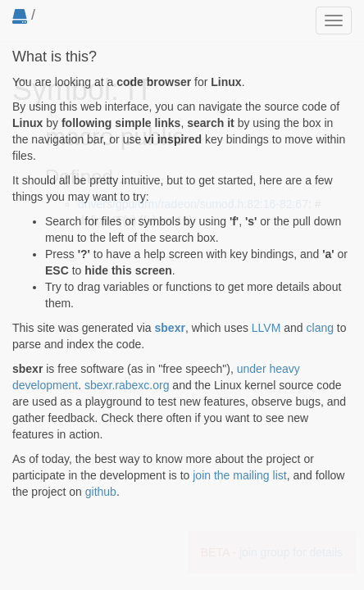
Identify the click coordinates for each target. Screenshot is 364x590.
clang (320, 327)
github (100, 491)
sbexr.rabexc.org (127, 385)
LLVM (266, 327)
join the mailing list (239, 475)
